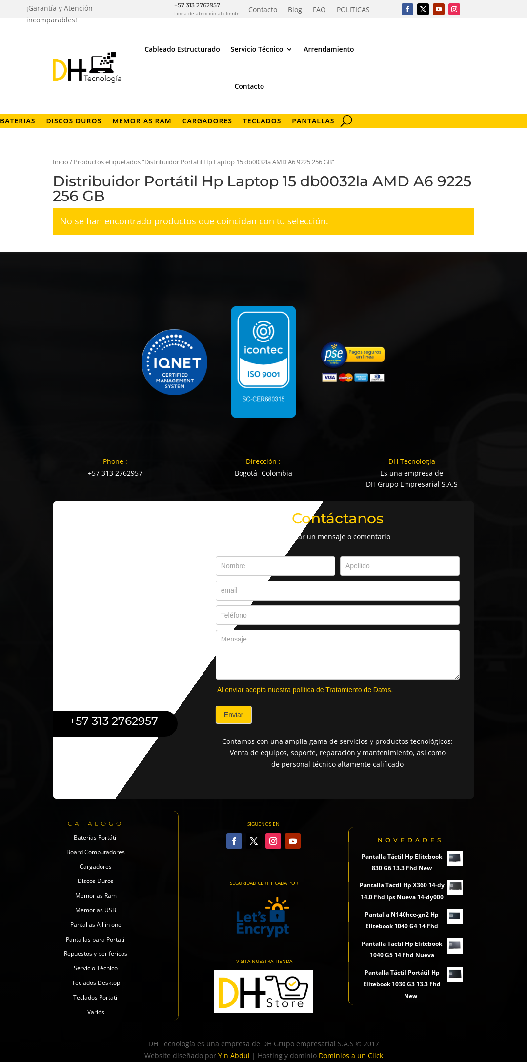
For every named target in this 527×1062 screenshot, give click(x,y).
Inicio (60, 162)
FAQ (319, 10)
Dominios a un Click (351, 1055)
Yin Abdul (234, 1055)
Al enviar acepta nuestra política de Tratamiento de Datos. (305, 690)
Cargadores (207, 121)
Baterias (17, 121)
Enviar (233, 715)
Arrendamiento (329, 49)
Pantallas (313, 121)
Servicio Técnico (257, 49)
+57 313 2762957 (197, 5)
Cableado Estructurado (182, 49)
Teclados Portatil (96, 997)
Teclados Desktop (96, 983)
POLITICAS (353, 10)
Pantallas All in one (96, 925)
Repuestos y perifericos (95, 953)
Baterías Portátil (96, 837)
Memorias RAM (142, 121)
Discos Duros (73, 121)
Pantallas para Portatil (96, 939)
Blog (295, 10)
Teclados (262, 121)
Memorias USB (95, 910)
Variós (95, 1012)
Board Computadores (95, 852)
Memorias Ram (96, 895)
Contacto (262, 10)
